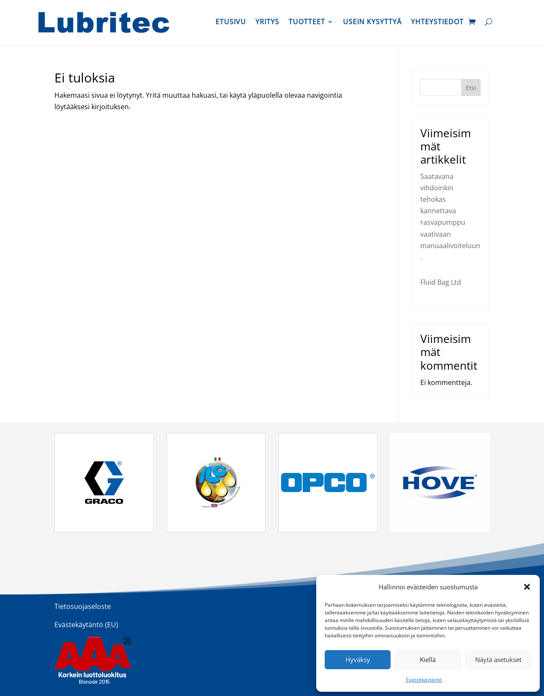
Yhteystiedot (437, 22)
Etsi (471, 88)
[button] (527, 587)
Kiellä (428, 659)
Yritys (267, 22)
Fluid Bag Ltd (440, 282)
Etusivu (230, 22)
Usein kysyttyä (372, 22)
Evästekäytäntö (424, 679)
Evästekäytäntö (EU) (86, 624)
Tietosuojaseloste (82, 606)
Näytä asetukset (498, 659)
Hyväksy (358, 659)
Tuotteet (307, 22)
